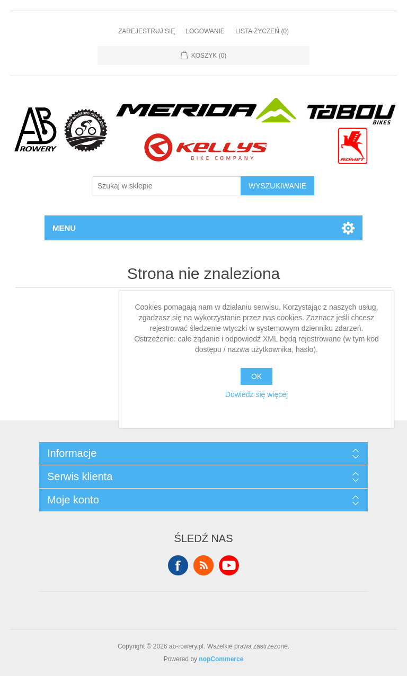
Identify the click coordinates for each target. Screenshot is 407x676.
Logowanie (205, 31)
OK (256, 376)
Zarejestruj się (146, 31)
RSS (203, 565)
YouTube (229, 565)
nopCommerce (221, 659)
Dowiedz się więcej (256, 394)
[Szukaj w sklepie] (167, 185)
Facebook (178, 565)
